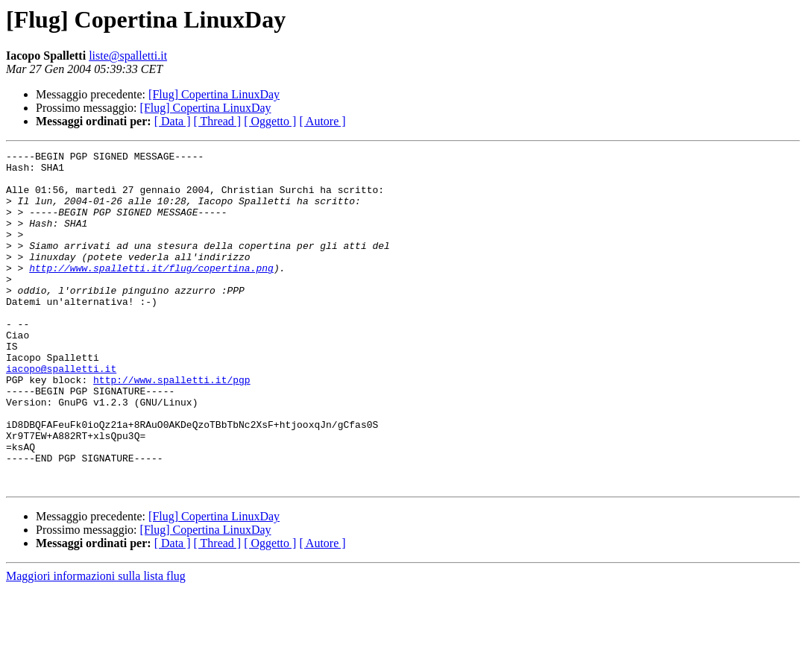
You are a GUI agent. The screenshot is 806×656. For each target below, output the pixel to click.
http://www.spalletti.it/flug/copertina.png (151, 292)
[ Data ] (172, 121)
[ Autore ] (322, 121)
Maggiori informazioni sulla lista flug (96, 643)
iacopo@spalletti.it (61, 413)
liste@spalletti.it (128, 55)
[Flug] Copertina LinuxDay (214, 94)
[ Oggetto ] (270, 121)
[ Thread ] (218, 121)
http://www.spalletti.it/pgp (172, 426)
